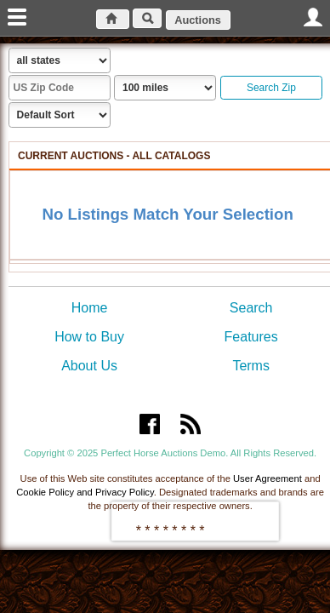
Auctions (197, 20)
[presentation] (195, 521)
